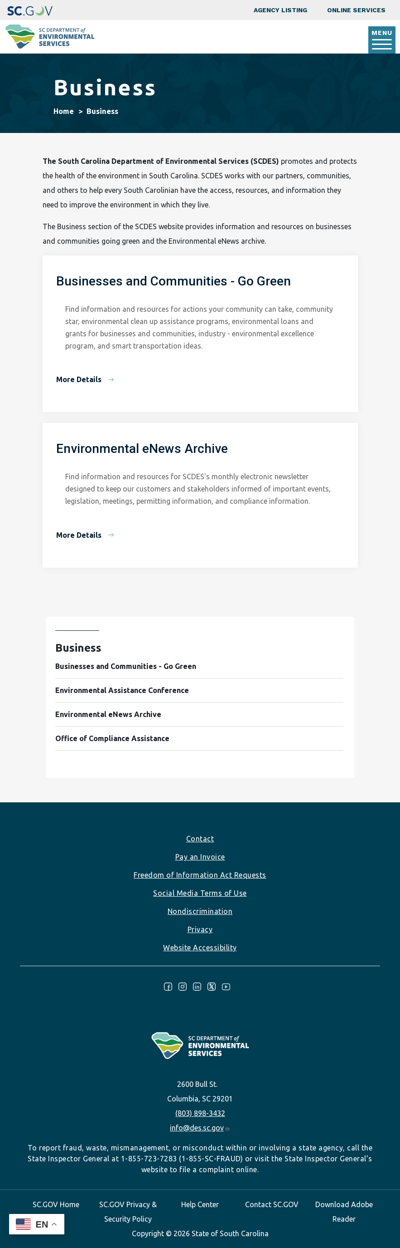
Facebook (168, 987)
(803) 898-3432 (200, 1113)
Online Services (356, 10)
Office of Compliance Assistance (112, 738)
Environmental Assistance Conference (122, 690)
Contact (200, 839)
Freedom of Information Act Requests (200, 875)
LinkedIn (197, 987)
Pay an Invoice (200, 857)
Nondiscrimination (200, 911)
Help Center (200, 1204)
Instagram (182, 987)
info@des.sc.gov (200, 1128)
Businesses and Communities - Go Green (125, 666)
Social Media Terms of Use (200, 893)
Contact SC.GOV (272, 1204)
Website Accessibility (200, 947)
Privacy (200, 929)
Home (63, 111)
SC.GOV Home (56, 1204)
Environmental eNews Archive (108, 714)
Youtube (226, 987)
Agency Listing (280, 10)
